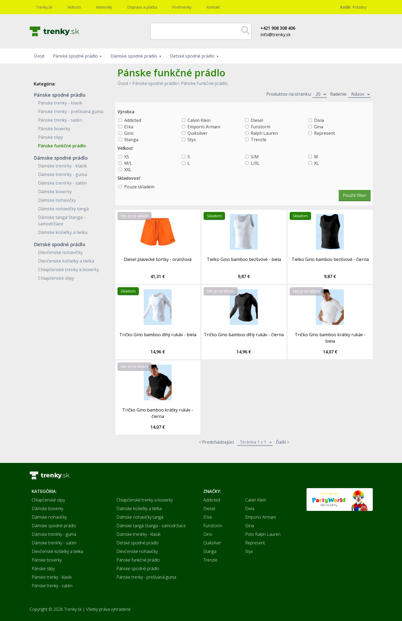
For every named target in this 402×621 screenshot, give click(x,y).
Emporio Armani (203, 127)
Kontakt (213, 7)
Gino (129, 133)
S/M (255, 157)
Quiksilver (197, 133)
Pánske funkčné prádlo (62, 146)
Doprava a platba (142, 7)
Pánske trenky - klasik (60, 103)
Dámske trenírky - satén (62, 183)
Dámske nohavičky (57, 200)
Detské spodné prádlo (192, 56)
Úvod (39, 56)
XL (316, 163)
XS (126, 157)
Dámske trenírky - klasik (62, 166)
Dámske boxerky (55, 191)
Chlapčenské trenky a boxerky (68, 269)
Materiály (104, 7)
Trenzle (258, 140)
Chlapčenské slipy (56, 278)
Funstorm (260, 127)
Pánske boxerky (54, 129)
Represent (324, 133)
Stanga (131, 140)
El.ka (128, 127)
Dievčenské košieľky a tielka (66, 261)
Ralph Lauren (264, 133)
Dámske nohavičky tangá (63, 209)
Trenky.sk (44, 7)
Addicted (132, 120)
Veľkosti (74, 7)
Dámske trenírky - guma (62, 174)
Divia (319, 120)
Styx (191, 140)
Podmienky (181, 7)
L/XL (255, 163)
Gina (318, 127)
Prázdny (353, 7)
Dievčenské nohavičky (60, 252)
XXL (127, 170)
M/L (128, 163)
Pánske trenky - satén (60, 120)
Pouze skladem (139, 187)
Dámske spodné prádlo (133, 56)
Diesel (257, 120)
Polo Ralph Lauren (263, 534)
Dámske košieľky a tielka (62, 232)
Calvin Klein (199, 120)
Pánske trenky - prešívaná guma (70, 111)
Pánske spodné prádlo (75, 56)
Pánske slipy (50, 137)
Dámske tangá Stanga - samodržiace (151, 526)
